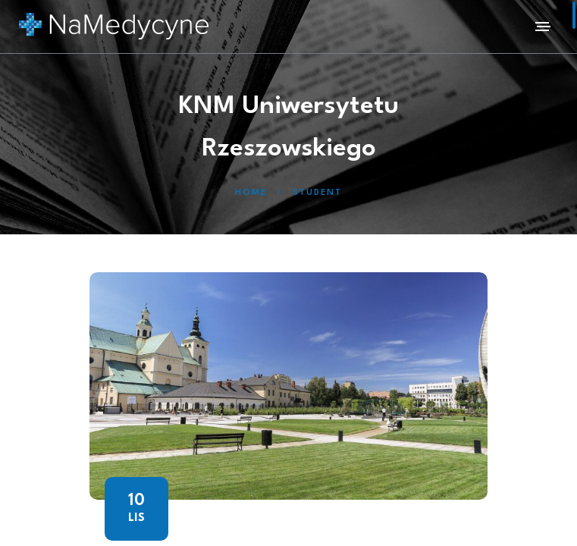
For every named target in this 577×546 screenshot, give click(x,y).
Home (251, 193)
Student (317, 193)
